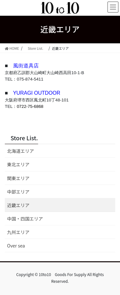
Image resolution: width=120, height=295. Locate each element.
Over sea (16, 245)
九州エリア (18, 232)
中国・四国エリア (25, 218)
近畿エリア (18, 205)
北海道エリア (20, 151)
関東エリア (18, 178)
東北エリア (18, 164)
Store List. (24, 138)
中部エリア (18, 191)
